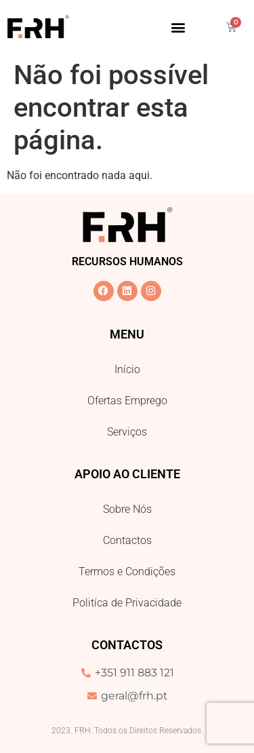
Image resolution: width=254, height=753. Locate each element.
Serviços (127, 431)
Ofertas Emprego (127, 400)
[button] (178, 27)
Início (127, 369)
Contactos (127, 540)
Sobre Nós (127, 509)
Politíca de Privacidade (127, 602)
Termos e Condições (127, 571)
